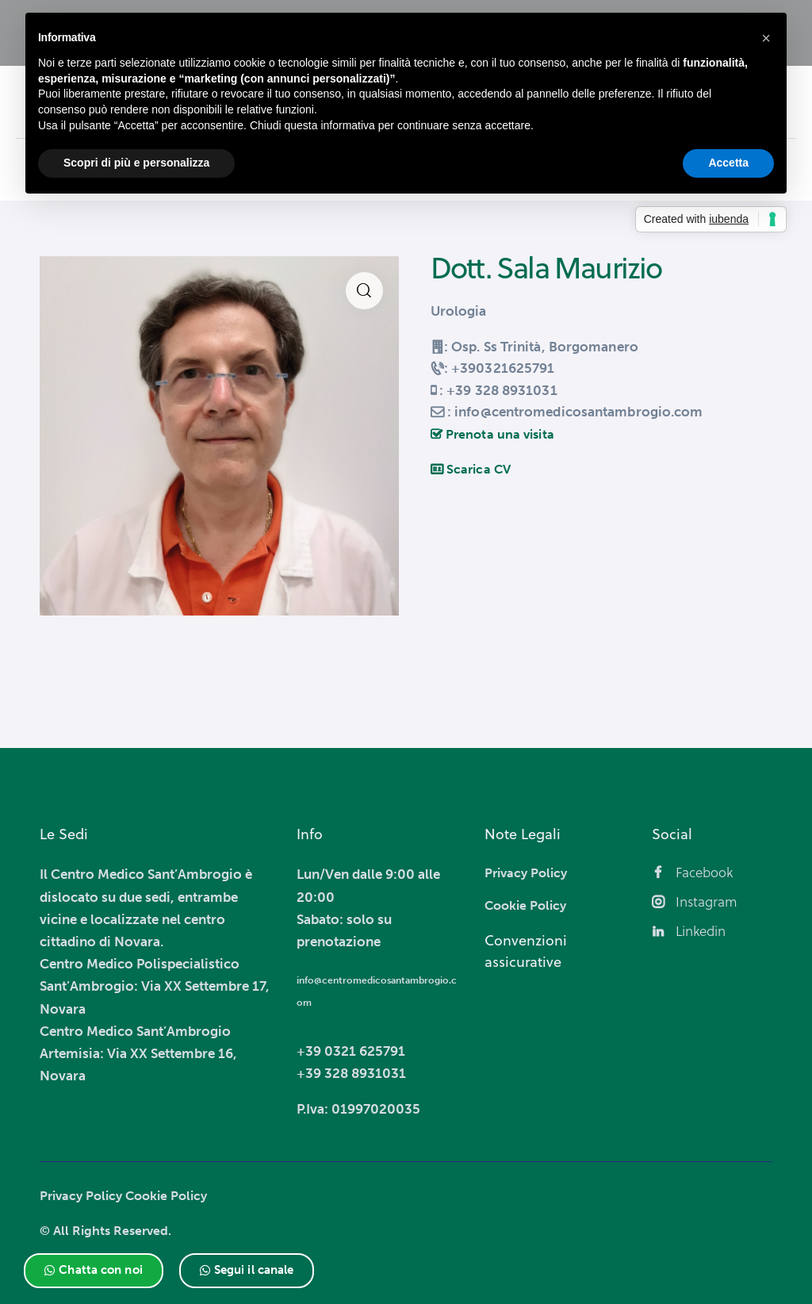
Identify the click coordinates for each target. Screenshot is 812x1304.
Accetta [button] (728, 162)
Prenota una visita (495, 434)
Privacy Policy (84, 1195)
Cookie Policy (174, 1195)
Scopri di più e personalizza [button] (136, 162)
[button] (93, 1270)
